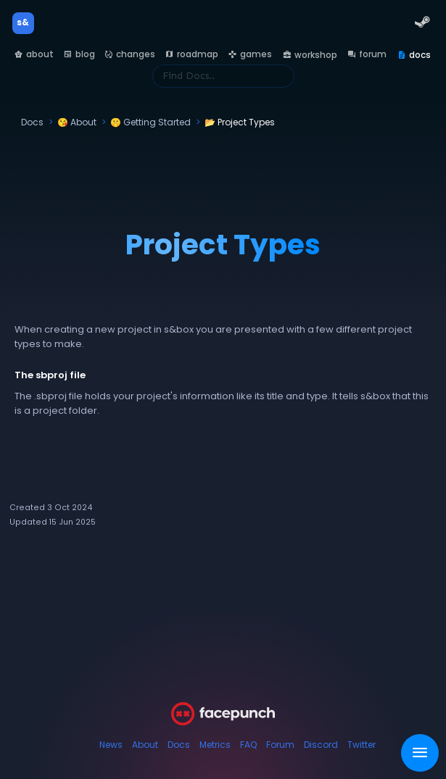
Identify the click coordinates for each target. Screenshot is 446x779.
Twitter (361, 744)
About (145, 744)
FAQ (248, 744)
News (111, 744)
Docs (179, 744)
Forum (280, 744)
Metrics (215, 744)
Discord (321, 744)
